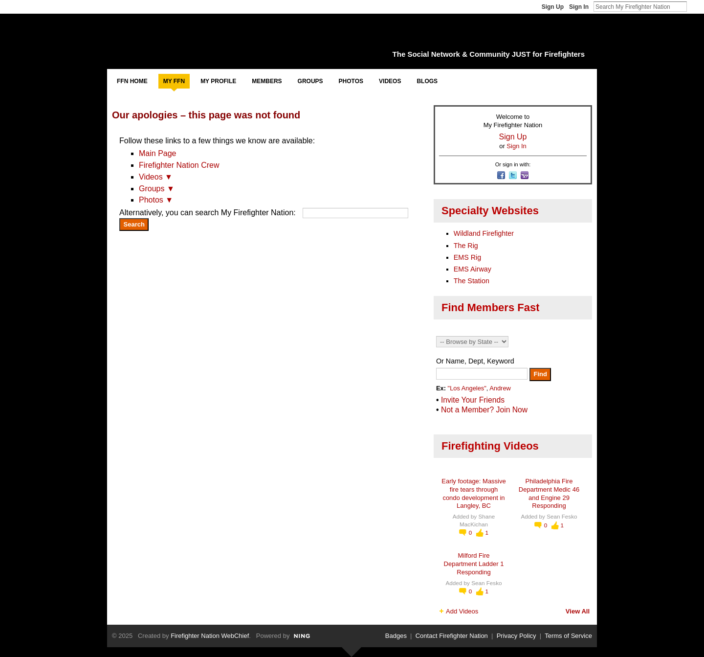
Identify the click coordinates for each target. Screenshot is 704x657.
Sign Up (553, 6)
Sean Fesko (562, 516)
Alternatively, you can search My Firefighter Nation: (207, 212)
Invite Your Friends (473, 400)
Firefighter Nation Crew (179, 165)
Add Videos (462, 611)
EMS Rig (467, 257)
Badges (396, 635)
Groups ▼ (157, 188)
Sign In (579, 6)
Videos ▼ (156, 177)
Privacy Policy (516, 635)
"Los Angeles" (467, 388)
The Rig (466, 245)
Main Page (157, 153)
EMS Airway (472, 269)
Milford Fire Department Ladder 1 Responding (474, 564)
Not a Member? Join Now (484, 410)
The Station (471, 281)
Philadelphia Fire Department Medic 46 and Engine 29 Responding (549, 493)
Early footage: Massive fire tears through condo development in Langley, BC (473, 493)
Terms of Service (568, 635)
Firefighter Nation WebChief (210, 635)
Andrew (500, 388)
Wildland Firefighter (484, 233)
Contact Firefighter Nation (452, 635)
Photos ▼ (156, 200)
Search (695, 6)
